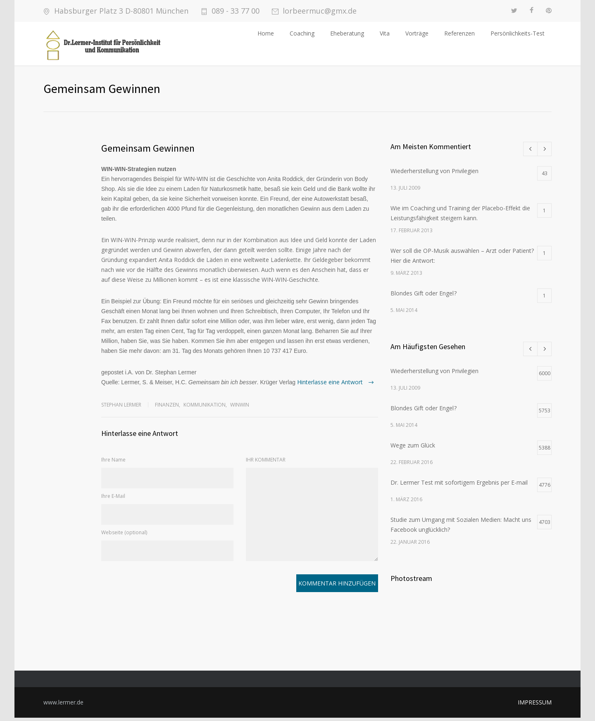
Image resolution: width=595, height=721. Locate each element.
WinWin (239, 408)
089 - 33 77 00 (235, 11)
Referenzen (459, 33)
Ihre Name (113, 462)
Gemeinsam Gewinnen (148, 151)
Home (265, 33)
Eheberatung (347, 33)
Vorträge (416, 33)
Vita (385, 33)
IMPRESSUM (535, 705)
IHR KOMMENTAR (266, 462)
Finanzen (167, 408)
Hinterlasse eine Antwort (330, 385)
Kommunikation (204, 408)
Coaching (302, 33)
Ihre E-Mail (113, 499)
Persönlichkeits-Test (517, 33)
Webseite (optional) (124, 535)
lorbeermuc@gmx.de (320, 11)
